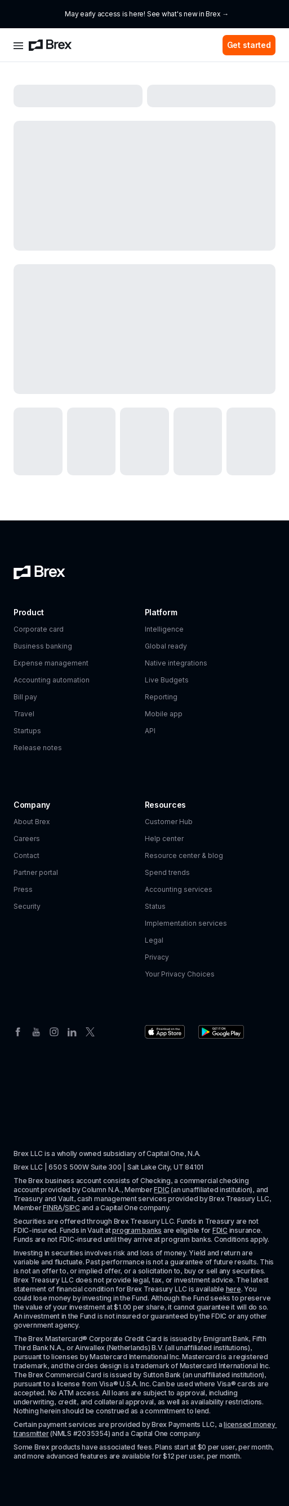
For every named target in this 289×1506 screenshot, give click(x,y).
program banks (137, 1230)
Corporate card (39, 629)
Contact (26, 855)
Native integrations (176, 663)
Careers (27, 838)
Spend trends (167, 872)
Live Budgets (167, 680)
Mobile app (164, 714)
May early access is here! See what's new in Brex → (147, 14)
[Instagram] (54, 1030)
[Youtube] (36, 1030)
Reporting (161, 697)
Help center (164, 838)
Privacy (157, 957)
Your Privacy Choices (180, 974)
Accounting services (178, 889)
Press (23, 889)
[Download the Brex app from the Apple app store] (165, 1032)
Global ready (166, 646)
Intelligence (164, 629)
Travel (24, 714)
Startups (27, 730)
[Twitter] (90, 1030)
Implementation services (186, 923)
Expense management (51, 663)
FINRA (53, 1207)
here (233, 1289)
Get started (249, 45)
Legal (154, 940)
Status (155, 906)
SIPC (72, 1207)
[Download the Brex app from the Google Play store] (221, 1032)
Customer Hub (169, 821)
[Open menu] (18, 45)
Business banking (43, 646)
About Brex (32, 821)
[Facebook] (18, 1030)
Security (27, 906)
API (150, 730)
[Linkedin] (72, 1030)
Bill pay (25, 697)
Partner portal (36, 872)
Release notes (38, 747)
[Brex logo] (50, 45)
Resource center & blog (184, 855)
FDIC (161, 1189)
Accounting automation (52, 680)
